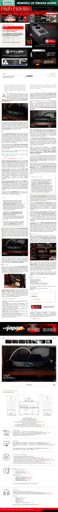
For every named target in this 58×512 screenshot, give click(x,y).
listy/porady (15, 13)
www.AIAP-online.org (35, 318)
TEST (35, 418)
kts (32, 509)
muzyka (9, 13)
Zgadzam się (35, 9)
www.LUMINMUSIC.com (8, 37)
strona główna (3, 13)
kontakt (37, 13)
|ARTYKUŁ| (33, 435)
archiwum (32, 13)
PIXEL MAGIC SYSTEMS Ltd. (13, 30)
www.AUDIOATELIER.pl (36, 299)
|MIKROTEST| (37, 504)
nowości (21, 13)
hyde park (26, 13)
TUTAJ (7, 219)
